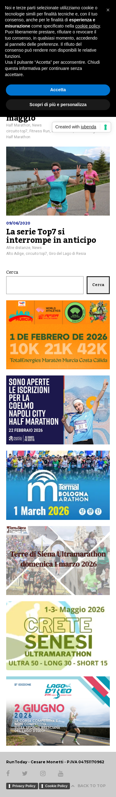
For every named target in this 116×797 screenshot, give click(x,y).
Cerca (12, 272)
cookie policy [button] (87, 26)
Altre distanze (18, 248)
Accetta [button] (58, 89)
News (37, 125)
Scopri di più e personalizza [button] (57, 104)
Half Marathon (18, 125)
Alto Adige (15, 253)
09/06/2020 (18, 223)
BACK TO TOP (88, 785)
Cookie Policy (56, 786)
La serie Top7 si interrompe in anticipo (51, 236)
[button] (108, 10)
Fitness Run (39, 131)
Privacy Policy (24, 786)
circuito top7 (17, 131)
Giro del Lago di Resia (67, 253)
